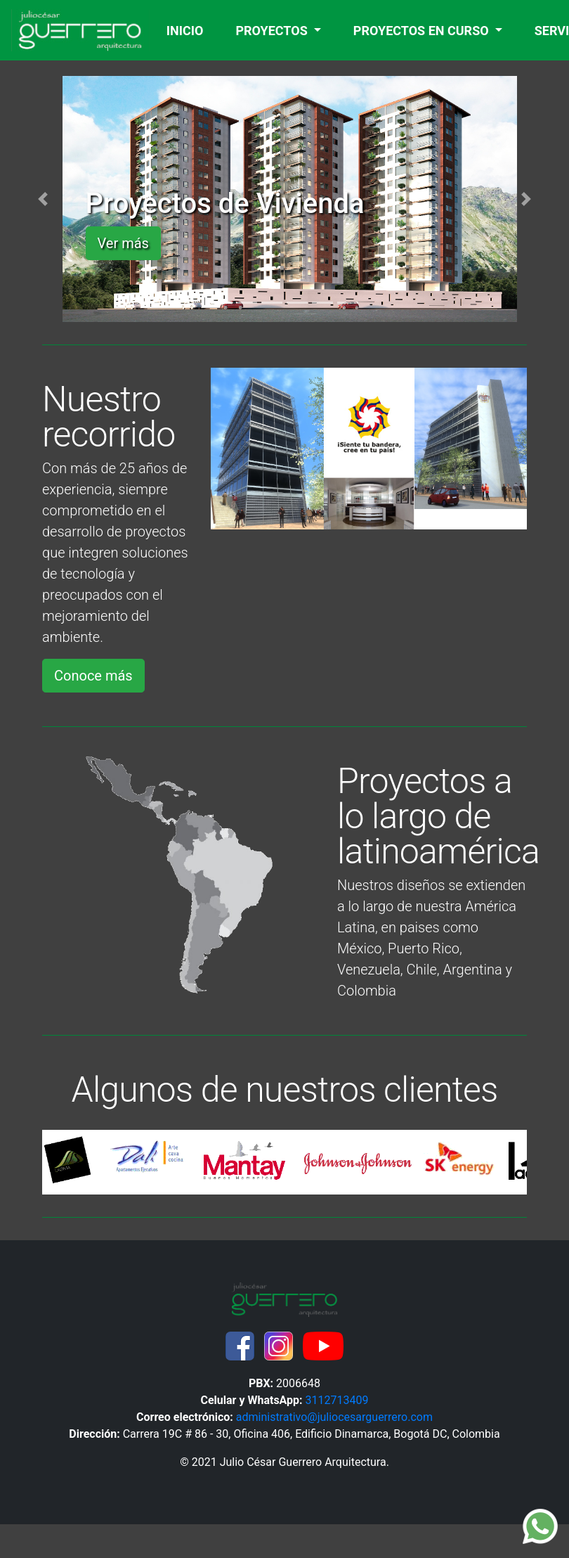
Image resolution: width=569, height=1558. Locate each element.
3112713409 (337, 1400)
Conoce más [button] (93, 675)
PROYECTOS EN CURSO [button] (422, 30)
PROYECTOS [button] (272, 30)
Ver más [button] (123, 243)
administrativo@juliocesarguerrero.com (334, 1417)
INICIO (187, 29)
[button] (43, 199)
